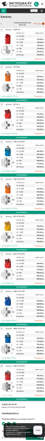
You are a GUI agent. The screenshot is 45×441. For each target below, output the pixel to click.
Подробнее (39, 59)
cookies (22, 426)
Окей (38, 430)
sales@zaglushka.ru (10, 413)
